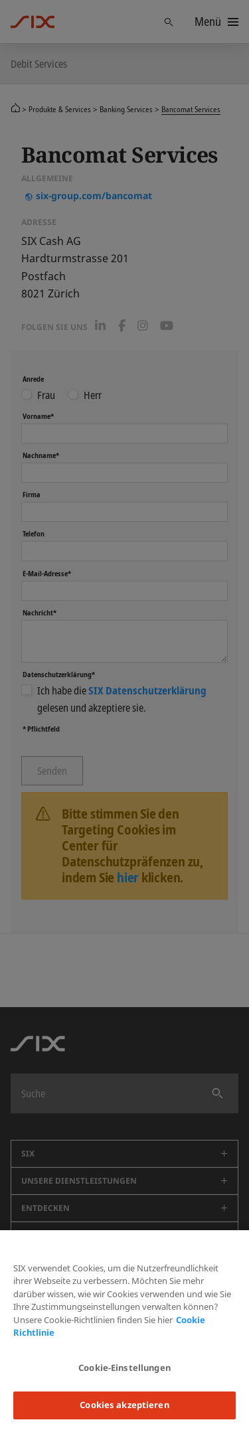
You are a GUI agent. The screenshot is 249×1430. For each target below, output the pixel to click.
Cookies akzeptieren (124, 1405)
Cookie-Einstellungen (124, 1368)
